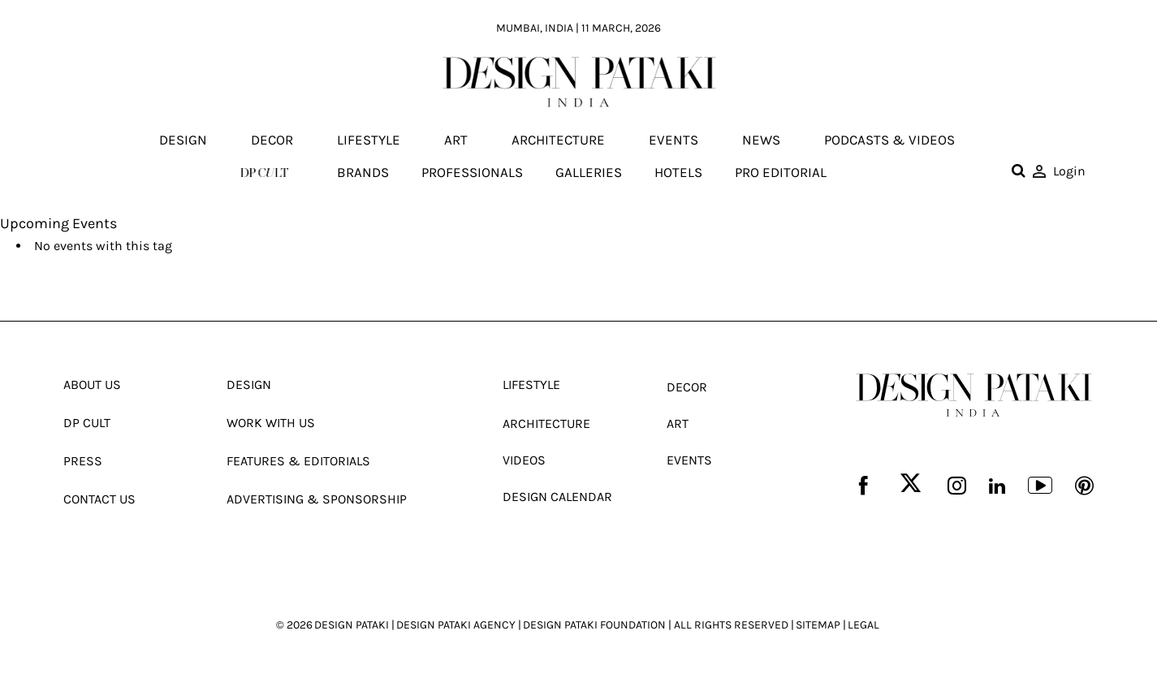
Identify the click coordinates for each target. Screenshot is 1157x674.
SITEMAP (818, 625)
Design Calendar (557, 496)
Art (456, 140)
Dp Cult (86, 422)
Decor (272, 140)
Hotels (678, 172)
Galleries (588, 172)
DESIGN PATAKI (351, 625)
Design (183, 140)
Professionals (472, 172)
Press (82, 461)
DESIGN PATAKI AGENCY (456, 625)
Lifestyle (368, 140)
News (761, 140)
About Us (92, 384)
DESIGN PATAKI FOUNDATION (594, 625)
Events (673, 140)
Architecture (558, 140)
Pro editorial (781, 172)
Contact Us (99, 499)
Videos (524, 460)
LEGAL (863, 625)
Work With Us (271, 422)
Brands (363, 172)
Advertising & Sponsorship (317, 499)
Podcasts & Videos (889, 140)
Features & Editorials (298, 461)
